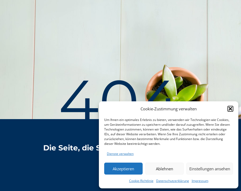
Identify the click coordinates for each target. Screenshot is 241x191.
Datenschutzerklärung (172, 181)
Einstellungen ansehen (209, 168)
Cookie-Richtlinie (141, 181)
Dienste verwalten (120, 153)
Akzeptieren (123, 168)
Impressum (200, 181)
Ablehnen (164, 168)
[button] (230, 108)
